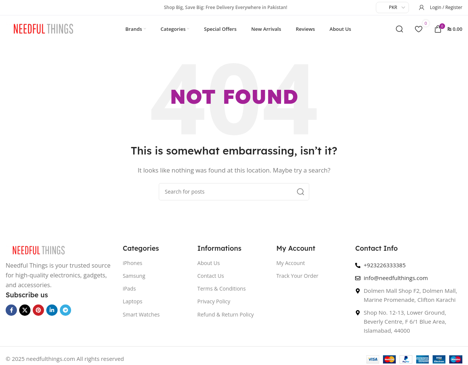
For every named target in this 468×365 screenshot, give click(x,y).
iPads (129, 291)
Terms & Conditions (222, 291)
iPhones (132, 266)
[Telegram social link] (65, 313)
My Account (290, 266)
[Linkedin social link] (52, 313)
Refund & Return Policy (226, 317)
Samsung (134, 279)
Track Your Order (297, 279)
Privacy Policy (214, 304)
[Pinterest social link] (38, 313)
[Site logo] (43, 29)
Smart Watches (141, 317)
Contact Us (211, 279)
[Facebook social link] (11, 313)
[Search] (399, 30)
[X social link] (24, 313)
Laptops (132, 304)
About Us (209, 266)
